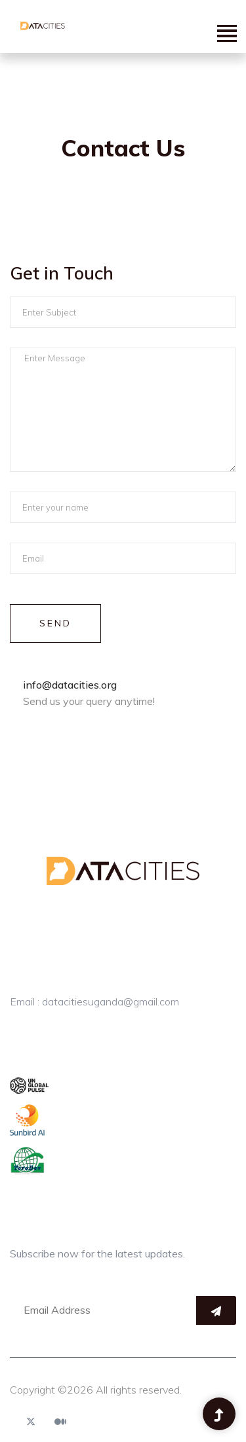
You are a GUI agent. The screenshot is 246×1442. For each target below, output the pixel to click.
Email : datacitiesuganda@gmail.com (94, 1001)
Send (55, 623)
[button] (226, 33)
